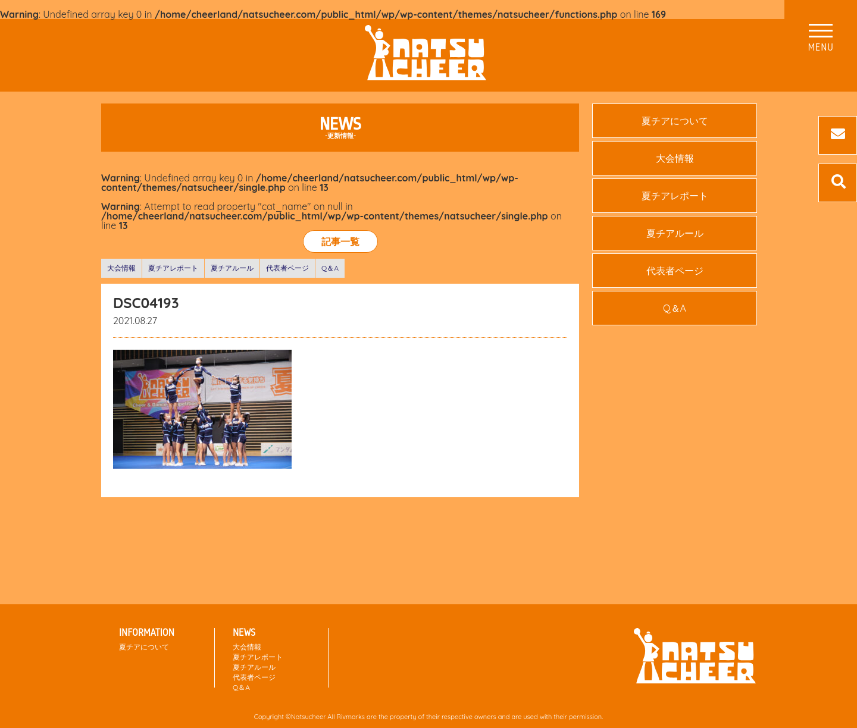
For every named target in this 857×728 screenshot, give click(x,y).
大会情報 (121, 267)
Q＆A (330, 267)
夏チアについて (675, 121)
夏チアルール (232, 267)
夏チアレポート (173, 267)
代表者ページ (287, 267)
